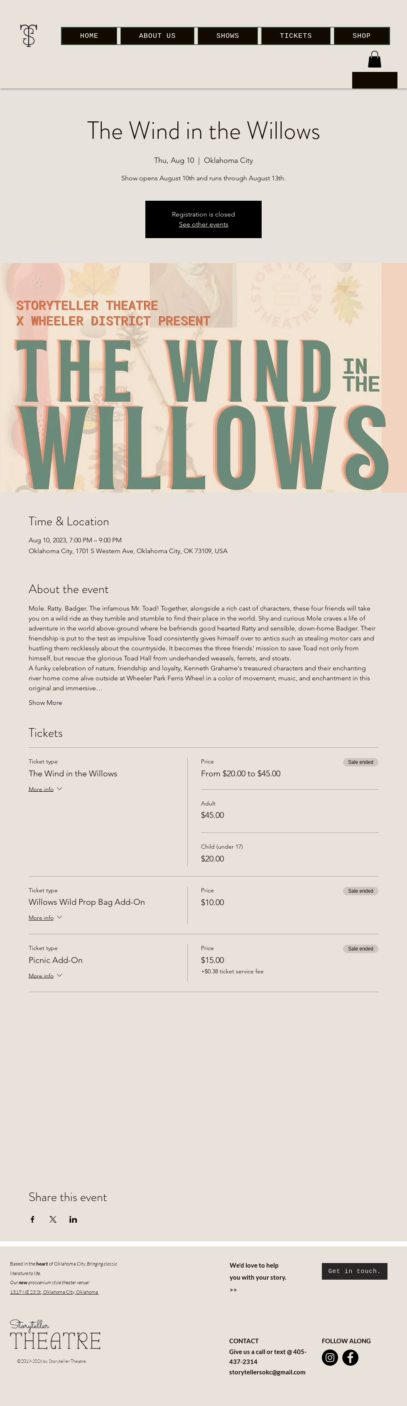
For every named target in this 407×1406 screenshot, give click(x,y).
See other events (203, 224)
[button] (375, 59)
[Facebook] (350, 1357)
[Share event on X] (53, 1219)
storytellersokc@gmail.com (267, 1372)
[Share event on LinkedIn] (73, 1219)
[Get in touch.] (354, 1271)
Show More (45, 703)
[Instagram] (330, 1357)
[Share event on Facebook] (33, 1219)
